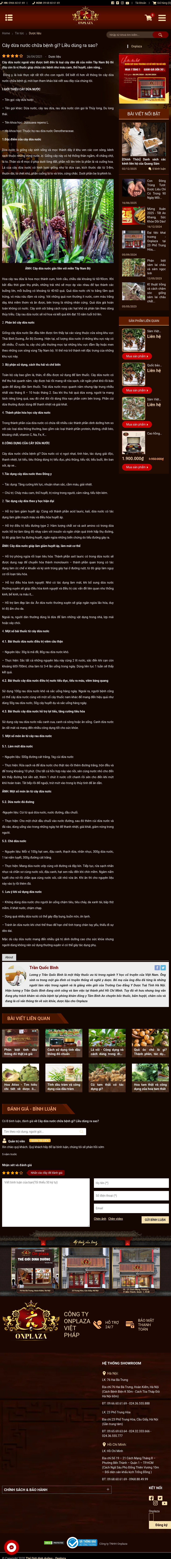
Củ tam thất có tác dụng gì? (107, 1087)
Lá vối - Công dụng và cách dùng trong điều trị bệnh (107, 1052)
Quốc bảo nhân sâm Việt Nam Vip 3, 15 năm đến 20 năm (156, 366)
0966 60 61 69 (17, 3)
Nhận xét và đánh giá (17, 1165)
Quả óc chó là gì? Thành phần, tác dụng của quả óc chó (150, 1052)
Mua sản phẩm (136, 356)
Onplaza (136, 46)
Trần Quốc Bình (43, 967)
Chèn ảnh (100, 1218)
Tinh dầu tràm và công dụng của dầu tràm (63, 1087)
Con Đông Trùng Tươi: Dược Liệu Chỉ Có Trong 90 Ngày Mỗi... (156, 189)
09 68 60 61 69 (51, 2)
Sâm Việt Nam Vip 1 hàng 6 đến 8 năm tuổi (155, 400)
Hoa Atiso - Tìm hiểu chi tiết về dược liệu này (20, 1087)
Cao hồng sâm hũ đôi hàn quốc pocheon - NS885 (154, 434)
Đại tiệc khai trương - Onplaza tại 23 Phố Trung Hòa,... (156, 241)
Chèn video (115, 1218)
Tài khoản (140, 2)
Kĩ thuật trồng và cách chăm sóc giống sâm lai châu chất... (156, 293)
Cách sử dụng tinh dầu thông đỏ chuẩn (63, 1052)
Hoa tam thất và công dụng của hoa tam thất (150, 1087)
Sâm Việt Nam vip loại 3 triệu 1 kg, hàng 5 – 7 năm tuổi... (155, 332)
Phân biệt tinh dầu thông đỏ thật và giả (20, 1052)
